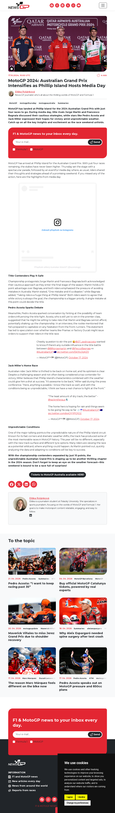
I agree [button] (70, 797)
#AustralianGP (45, 352)
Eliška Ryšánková (25, 91)
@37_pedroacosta (85, 341)
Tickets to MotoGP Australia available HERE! (57, 474)
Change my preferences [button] (77, 803)
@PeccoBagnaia (81, 348)
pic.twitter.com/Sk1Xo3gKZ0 (73, 352)
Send (95, 142)
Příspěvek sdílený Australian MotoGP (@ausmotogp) (57, 267)
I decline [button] (81, 797)
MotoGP (38, 149)
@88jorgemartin (57, 348)
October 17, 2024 (78, 357)
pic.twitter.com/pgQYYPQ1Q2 (65, 413)
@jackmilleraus (56, 399)
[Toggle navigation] (103, 5)
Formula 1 (21, 149)
